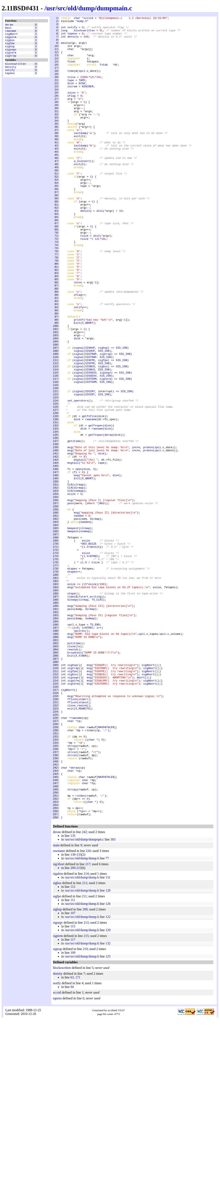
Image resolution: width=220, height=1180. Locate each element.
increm (72, 100)
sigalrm (10, 40)
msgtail (79, 548)
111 (72, 1060)
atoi (99, 250)
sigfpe (10, 47)
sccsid (88, 18)
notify (10, 78)
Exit (77, 384)
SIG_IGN (121, 414)
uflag (71, 112)
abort (141, 810)
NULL (103, 601)
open (78, 560)
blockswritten (15, 71)
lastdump (80, 156)
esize (71, 589)
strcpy (72, 892)
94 (72, 1147)
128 (107, 1051)
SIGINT (90, 466)
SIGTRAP (91, 421)
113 (72, 1047)
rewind (72, 776)
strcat (72, 899)
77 (107, 1019)
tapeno (10, 82)
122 (107, 1077)
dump (86, 8)
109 (72, 1113)
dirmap (79, 582)
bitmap (72, 716)
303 (112, 1000)
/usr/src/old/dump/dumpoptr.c (84, 1000)
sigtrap (10, 62)
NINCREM (87, 100)
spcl (82, 82)
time (70, 82)
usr (50, 8)
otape (71, 709)
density (10, 75)
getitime (73, 526)
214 (86, 1034)
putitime (73, 769)
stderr (83, 836)
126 (107, 1064)
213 (86, 1083)
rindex (90, 873)
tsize (71, 89)
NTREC (94, 664)
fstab (104, 74)
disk (70, 97)
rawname (10, 32)
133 (79, 1015)
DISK (82, 97)
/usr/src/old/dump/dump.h (82, 1019)
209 (72, 1028)
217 (87, 1024)
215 (79, 1028)
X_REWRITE (82, 847)
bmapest (73, 631)
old (72, 8)
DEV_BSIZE (89, 649)
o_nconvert (82, 190)
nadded (79, 616)
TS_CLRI (97, 716)
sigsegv (10, 55)
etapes (72, 679)
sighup (10, 51)
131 (107, 1038)
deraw (9, 25)
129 (107, 1090)
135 (72, 996)
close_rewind (77, 843)
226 (88, 1011)
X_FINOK (81, 784)
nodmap (79, 586)
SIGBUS (90, 436)
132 (107, 1104)
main (8, 29)
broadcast (74, 780)
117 (72, 1100)
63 (72, 1138)
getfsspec (95, 507)
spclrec (79, 754)
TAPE (82, 93)
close (71, 772)
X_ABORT (87, 384)
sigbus (10, 44)
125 (107, 1117)
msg (69, 533)
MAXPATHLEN (106, 869)
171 (77, 1138)
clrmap (79, 578)
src (61, 8)
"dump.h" (81, 22)
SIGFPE (90, 429)
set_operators (77, 477)
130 (72, 1015)
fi (69, 560)
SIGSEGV (91, 444)
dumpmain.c (114, 8)
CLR (69, 578)
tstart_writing (90, 713)
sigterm (10, 59)
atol (96, 280)
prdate (148, 533)
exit (77, 160)
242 (84, 992)
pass (70, 601)
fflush (72, 836)
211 (84, 1056)
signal (79, 414)
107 (72, 1073)
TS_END (95, 746)
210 (85, 1109)
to (78, 772)
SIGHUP (90, 414)
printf (79, 380)
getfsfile (89, 496)
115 (72, 1087)
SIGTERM (91, 451)
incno (71, 108)
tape (70, 93)
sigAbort (11, 36)
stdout (83, 840)
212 (84, 1043)
